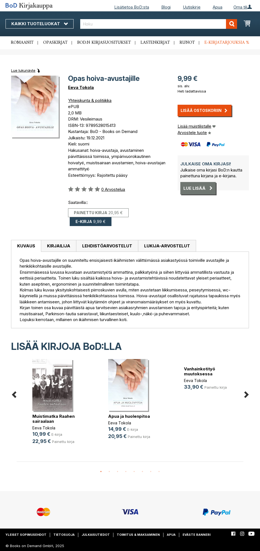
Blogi (166, 7)
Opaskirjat (55, 43)
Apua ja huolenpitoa (129, 416)
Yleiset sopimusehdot (26, 535)
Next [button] (246, 393)
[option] (54, 406)
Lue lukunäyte (23, 70)
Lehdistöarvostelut (107, 245)
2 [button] (109, 472)
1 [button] (101, 472)
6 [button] (142, 472)
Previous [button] (14, 393)
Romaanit (22, 43)
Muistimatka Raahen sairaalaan (53, 419)
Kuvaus (26, 245)
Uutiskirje (192, 7)
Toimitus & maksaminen (138, 535)
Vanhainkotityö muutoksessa (199, 371)
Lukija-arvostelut (167, 245)
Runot (187, 43)
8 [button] (159, 472)
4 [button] (126, 472)
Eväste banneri (196, 535)
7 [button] (151, 472)
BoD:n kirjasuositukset (104, 43)
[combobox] (158, 24)
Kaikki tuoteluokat (39, 23)
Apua (217, 7)
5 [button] (134, 472)
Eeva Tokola (81, 87)
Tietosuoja (64, 535)
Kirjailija (58, 245)
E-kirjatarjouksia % (226, 43)
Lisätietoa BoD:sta (131, 7)
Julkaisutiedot (96, 535)
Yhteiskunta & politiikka (89, 100)
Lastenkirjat (155, 43)
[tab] (26, 246)
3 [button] (117, 472)
